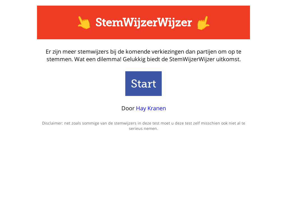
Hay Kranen (151, 108)
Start (143, 83)
